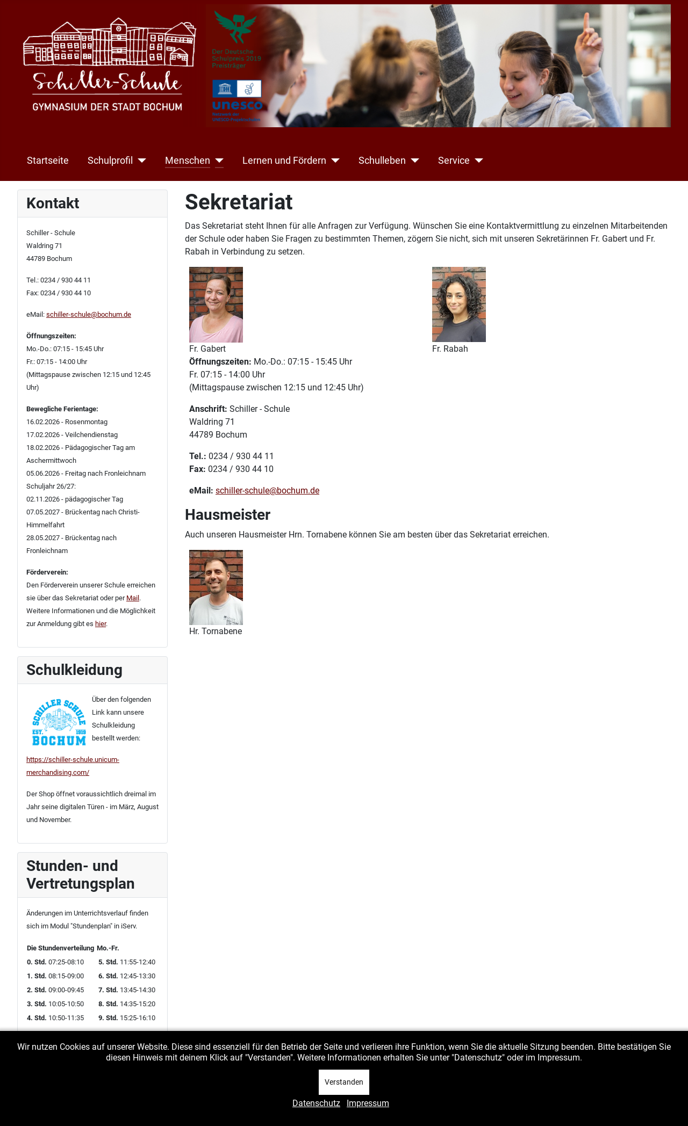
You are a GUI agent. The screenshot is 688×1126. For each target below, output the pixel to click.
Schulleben (382, 160)
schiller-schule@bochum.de (88, 314)
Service (454, 160)
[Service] (476, 161)
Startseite (48, 160)
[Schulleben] (412, 161)
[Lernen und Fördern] (333, 161)
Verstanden (344, 1082)
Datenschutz (316, 1103)
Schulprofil (110, 160)
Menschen (187, 160)
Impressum (368, 1103)
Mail (132, 598)
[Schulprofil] (139, 161)
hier (100, 624)
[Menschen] (217, 161)
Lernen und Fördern (284, 160)
